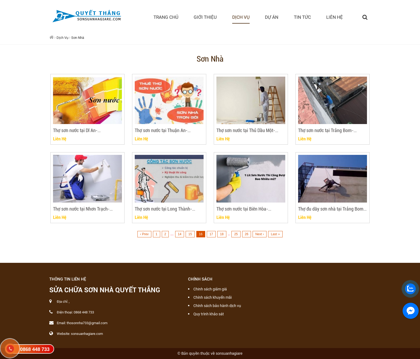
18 (221, 234)
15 (190, 234)
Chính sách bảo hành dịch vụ (217, 306)
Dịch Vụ (62, 38)
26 (246, 234)
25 (236, 234)
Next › (259, 234)
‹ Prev (144, 234)
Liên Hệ (59, 139)
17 (211, 234)
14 (179, 234)
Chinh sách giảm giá (210, 289)
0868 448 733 (35, 349)
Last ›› (275, 234)
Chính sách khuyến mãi (212, 297)
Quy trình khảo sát (208, 314)
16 (200, 234)
